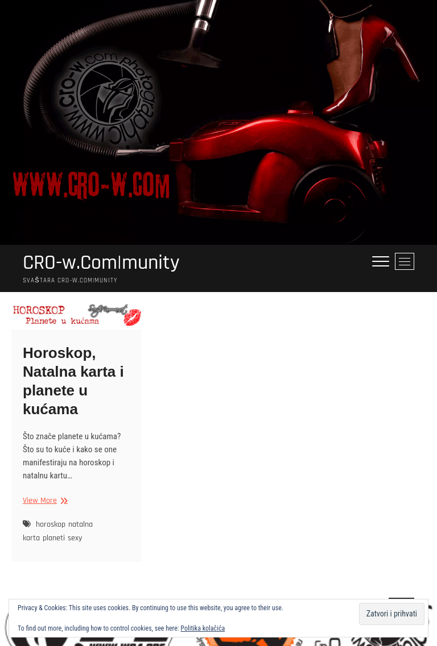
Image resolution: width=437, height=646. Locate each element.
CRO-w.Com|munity (101, 263)
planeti (54, 538)
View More (44, 501)
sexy (75, 538)
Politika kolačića (202, 628)
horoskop (50, 524)
